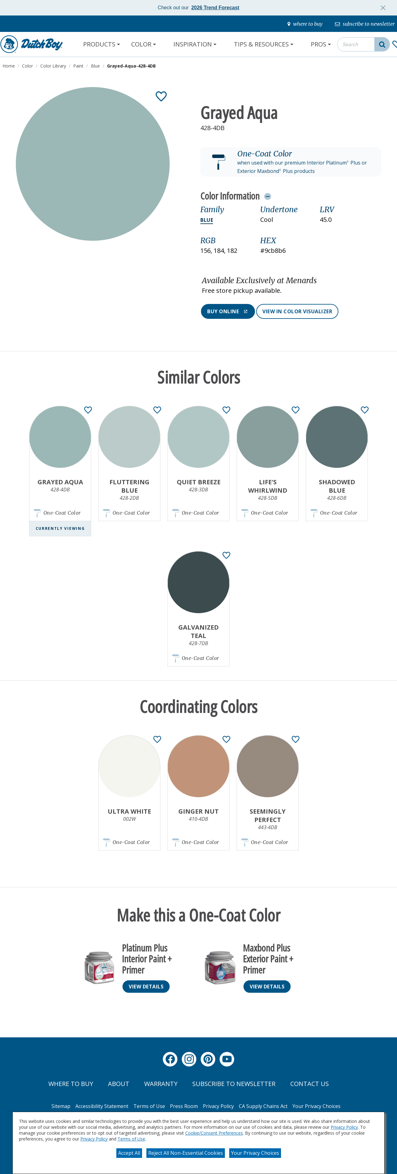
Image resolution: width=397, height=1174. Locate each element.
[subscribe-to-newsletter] (365, 24)
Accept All (129, 1153)
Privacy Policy (344, 1127)
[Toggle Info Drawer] (267, 196)
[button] (290, 162)
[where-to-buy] (305, 24)
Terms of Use (131, 1139)
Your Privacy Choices (255, 1153)
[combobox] (363, 44)
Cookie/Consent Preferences (214, 1133)
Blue (206, 220)
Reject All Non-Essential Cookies (185, 1153)
